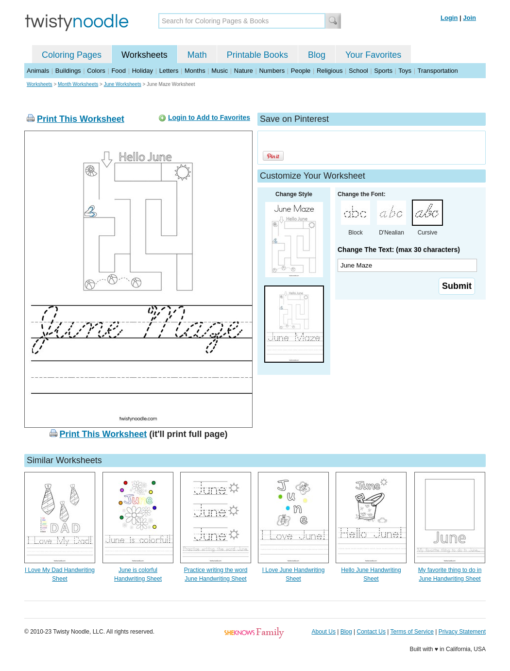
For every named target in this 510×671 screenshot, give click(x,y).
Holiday (142, 70)
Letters (169, 70)
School (358, 70)
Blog (316, 55)
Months (195, 70)
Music (219, 70)
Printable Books (257, 55)
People (300, 70)
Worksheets (144, 55)
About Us (324, 631)
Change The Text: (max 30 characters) (399, 249)
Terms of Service (411, 631)
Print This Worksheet (80, 119)
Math (197, 55)
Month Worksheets (78, 84)
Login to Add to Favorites (209, 117)
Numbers (272, 70)
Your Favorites (373, 55)
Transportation (437, 70)
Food (118, 70)
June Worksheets (122, 84)
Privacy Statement (462, 631)
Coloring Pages (72, 55)
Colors (96, 70)
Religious (329, 70)
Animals (38, 70)
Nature (243, 70)
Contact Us (371, 631)
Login (449, 17)
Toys (404, 70)
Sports (383, 70)
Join (469, 17)
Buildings (68, 70)
